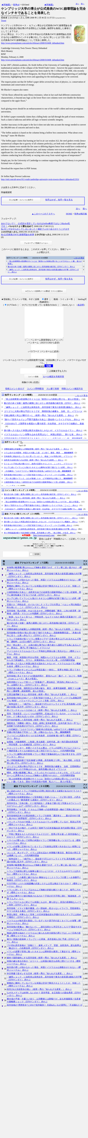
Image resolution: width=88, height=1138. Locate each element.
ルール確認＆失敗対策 (53, 383)
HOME (69, 214)
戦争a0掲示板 (80, 214)
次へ (77, 4)
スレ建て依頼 (52, 395)
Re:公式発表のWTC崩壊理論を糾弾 (17, 234)
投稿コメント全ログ (14, 395)
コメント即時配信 (35, 395)
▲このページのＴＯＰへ (43, 214)
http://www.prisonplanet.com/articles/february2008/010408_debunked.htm (32, 43)
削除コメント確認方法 (72, 395)
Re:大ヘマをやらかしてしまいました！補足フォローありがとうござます (35, 229)
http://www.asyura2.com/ (44, 541)
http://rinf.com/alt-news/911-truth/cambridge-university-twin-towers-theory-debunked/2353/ (40, 179)
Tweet (3, 20)
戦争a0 (16, 5)
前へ (82, 4)
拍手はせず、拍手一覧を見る (59, 200)
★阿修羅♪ (6, 5)
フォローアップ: (8, 219)
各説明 (81, 305)
